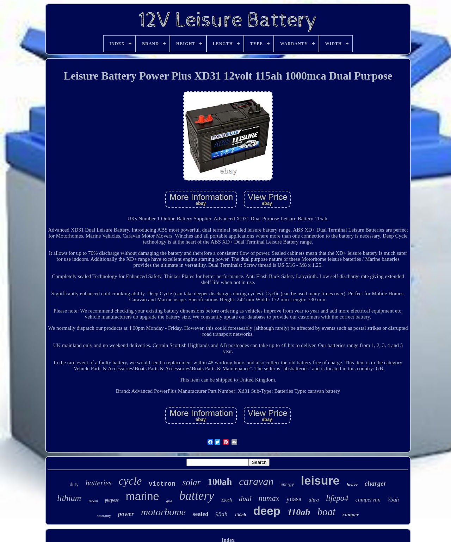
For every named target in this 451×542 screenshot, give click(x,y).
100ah (220, 482)
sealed (200, 514)
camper (350, 514)
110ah (299, 512)
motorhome (163, 511)
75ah (393, 500)
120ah (226, 500)
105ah (93, 501)
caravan (256, 481)
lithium (69, 498)
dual (245, 499)
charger (375, 483)
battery (196, 496)
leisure (320, 480)
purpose (112, 500)
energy (287, 484)
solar (191, 482)
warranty (104, 515)
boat (326, 511)
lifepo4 (337, 498)
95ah (221, 514)
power (126, 513)
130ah (240, 514)
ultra (314, 500)
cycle (130, 480)
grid (169, 501)
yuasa (293, 499)
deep (266, 510)
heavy (352, 484)
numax (269, 498)
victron (162, 483)
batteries (99, 483)
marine (142, 496)
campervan (368, 500)
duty (74, 484)
